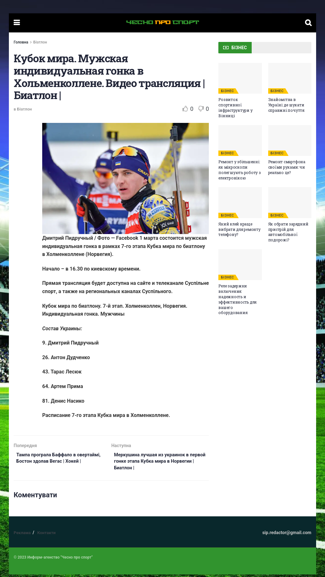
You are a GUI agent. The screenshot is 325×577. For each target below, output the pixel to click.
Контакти (46, 535)
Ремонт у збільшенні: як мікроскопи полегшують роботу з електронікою (239, 169)
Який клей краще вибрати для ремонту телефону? (239, 229)
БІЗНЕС (227, 91)
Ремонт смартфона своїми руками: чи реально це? (286, 167)
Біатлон (40, 42)
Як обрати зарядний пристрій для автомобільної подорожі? (288, 231)
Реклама (22, 535)
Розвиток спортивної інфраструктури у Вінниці (235, 107)
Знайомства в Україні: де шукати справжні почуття (286, 105)
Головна (21, 42)
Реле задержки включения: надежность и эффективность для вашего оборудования (237, 299)
